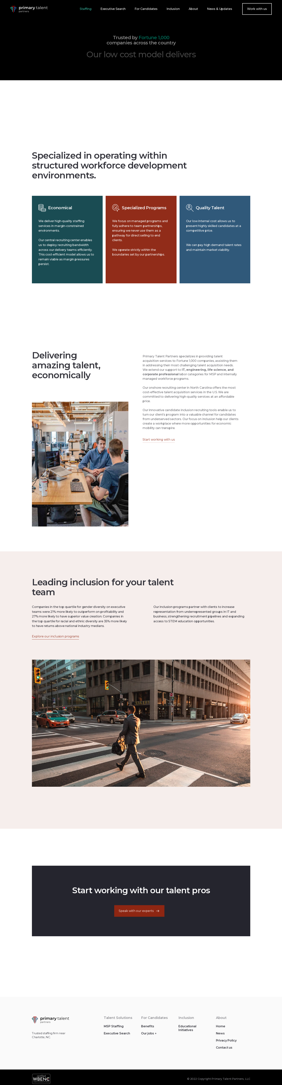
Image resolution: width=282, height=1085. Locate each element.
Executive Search (117, 1037)
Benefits (147, 1029)
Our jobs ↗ (148, 1037)
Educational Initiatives (187, 1031)
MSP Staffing (113, 1029)
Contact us (224, 1051)
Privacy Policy (226, 1044)
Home (220, 1029)
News (220, 1037)
